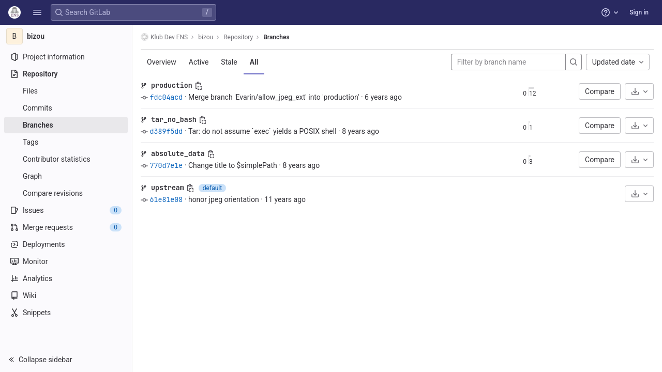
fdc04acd (166, 97)
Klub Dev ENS (164, 37)
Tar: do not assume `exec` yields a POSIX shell (262, 131)
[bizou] (66, 36)
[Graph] (66, 176)
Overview (161, 62)
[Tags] (66, 142)
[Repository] (66, 74)
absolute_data (178, 153)
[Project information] (66, 57)
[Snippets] (66, 312)
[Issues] (66, 210)
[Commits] (66, 108)
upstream (167, 187)
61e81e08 (166, 199)
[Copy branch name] (198, 86)
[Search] (573, 62)
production (171, 85)
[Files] (66, 91)
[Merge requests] (66, 227)
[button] (37, 12)
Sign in (639, 12)
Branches (276, 37)
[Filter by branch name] (508, 62)
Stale (229, 62)
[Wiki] (66, 295)
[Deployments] (66, 244)
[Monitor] (66, 261)
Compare (599, 91)
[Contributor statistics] (66, 159)
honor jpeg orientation (223, 199)
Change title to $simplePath (232, 165)
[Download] (639, 91)
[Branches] (66, 125)
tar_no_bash (174, 119)
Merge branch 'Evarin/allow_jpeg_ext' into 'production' (273, 97)
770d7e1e (166, 165)
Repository (238, 37)
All (254, 62)
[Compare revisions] (66, 193)
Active (199, 62)
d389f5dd (166, 131)
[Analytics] (66, 278)
